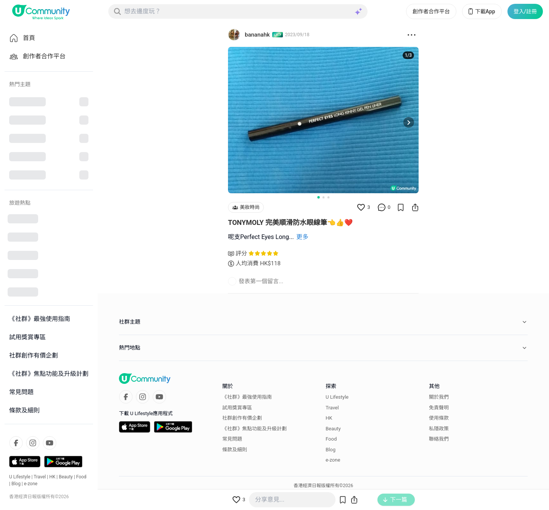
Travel (40, 477)
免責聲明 (439, 408)
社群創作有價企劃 (242, 418)
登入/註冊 (525, 11)
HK (52, 477)
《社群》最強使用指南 (247, 397)
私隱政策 (439, 428)
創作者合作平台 (431, 11)
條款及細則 (234, 449)
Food (81, 477)
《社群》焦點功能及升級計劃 (254, 428)
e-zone (30, 483)
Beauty (66, 477)
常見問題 (232, 439)
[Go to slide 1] (318, 197)
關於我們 (439, 397)
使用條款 (439, 418)
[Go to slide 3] (328, 197)
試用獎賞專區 (237, 408)
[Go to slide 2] (323, 197)
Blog (16, 483)
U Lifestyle (19, 477)
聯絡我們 (439, 439)
